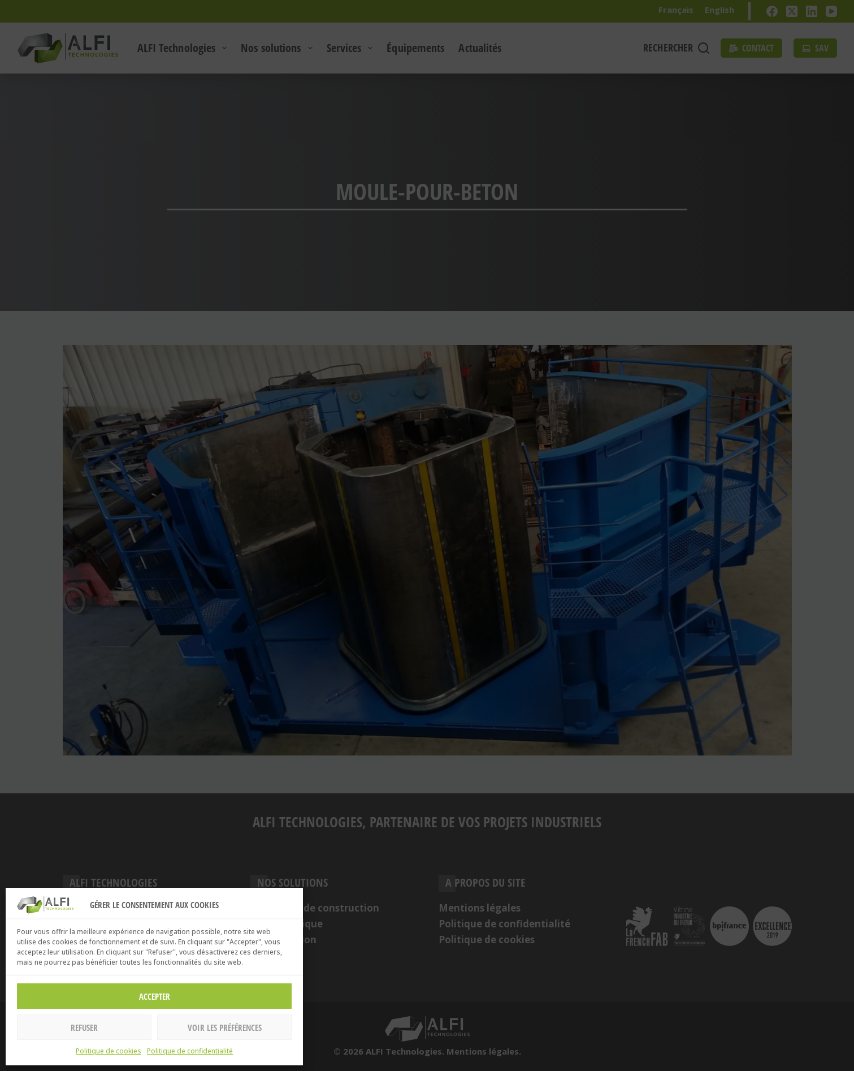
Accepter (154, 996)
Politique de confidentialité (190, 1051)
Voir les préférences (225, 1027)
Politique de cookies (108, 1051)
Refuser (84, 1027)
